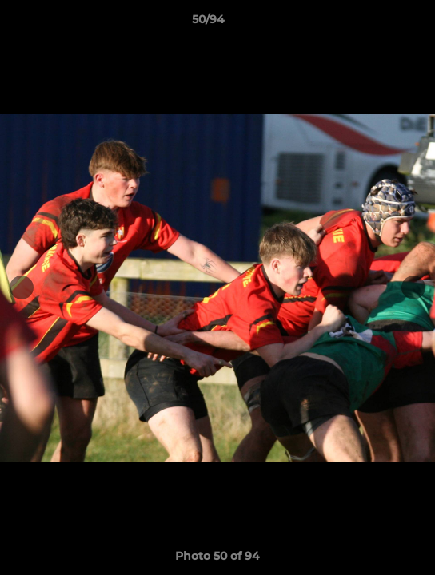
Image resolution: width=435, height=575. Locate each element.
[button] (377, 23)
